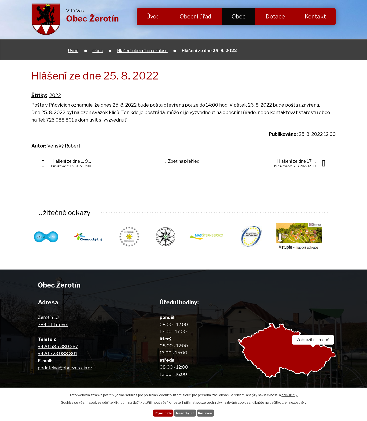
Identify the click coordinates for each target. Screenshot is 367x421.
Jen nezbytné (185, 411)
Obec (238, 16)
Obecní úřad (195, 16)
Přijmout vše (155, 411)
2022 (55, 95)
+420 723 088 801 (57, 353)
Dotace (275, 16)
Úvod (153, 16)
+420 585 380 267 (58, 346)
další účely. (290, 392)
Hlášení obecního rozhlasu (142, 50)
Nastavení (213, 411)
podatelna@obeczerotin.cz (65, 368)
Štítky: (39, 95)
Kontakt (315, 16)
